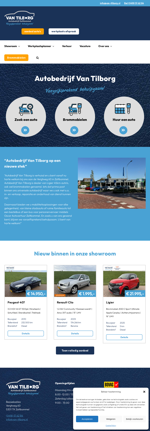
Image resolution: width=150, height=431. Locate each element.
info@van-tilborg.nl (17, 419)
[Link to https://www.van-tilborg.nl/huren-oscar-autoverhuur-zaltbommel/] (123, 130)
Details (26, 333)
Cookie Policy (111, 425)
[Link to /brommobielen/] (74, 130)
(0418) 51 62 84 (14, 415)
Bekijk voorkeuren (134, 419)
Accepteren (87, 419)
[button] (144, 391)
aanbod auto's (32, 31)
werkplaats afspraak (63, 31)
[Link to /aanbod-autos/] (25, 130)
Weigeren (110, 419)
